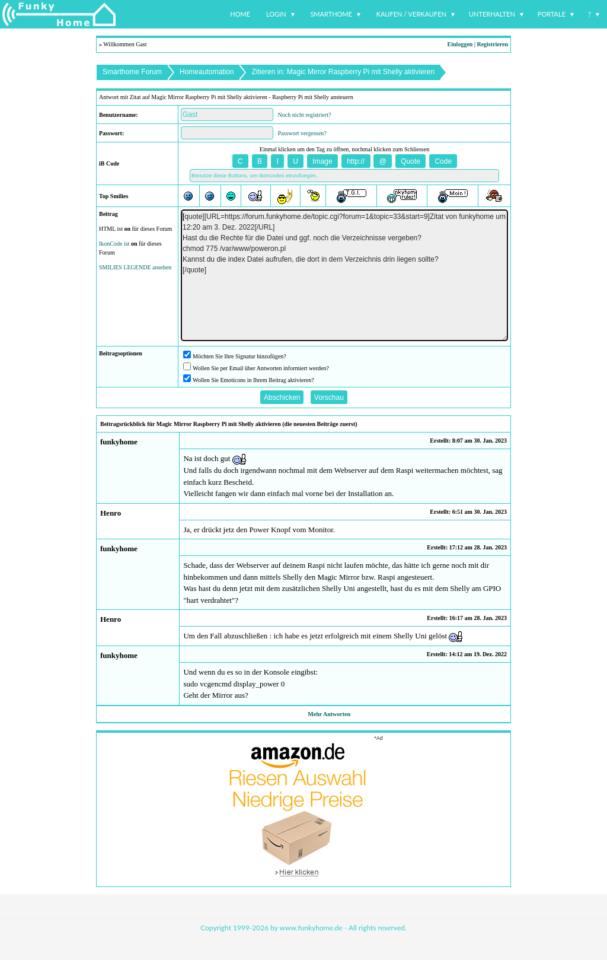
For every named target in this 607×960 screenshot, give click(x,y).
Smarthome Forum (132, 72)
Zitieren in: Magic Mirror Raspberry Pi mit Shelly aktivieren (343, 72)
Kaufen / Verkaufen (411, 14)
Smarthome (331, 14)
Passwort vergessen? (302, 133)
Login (276, 14)
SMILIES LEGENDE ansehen (135, 267)
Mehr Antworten (329, 714)
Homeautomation (207, 72)
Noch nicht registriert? (304, 115)
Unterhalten (492, 14)
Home (240, 14)
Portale (552, 14)
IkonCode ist (114, 243)
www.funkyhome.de (311, 927)
